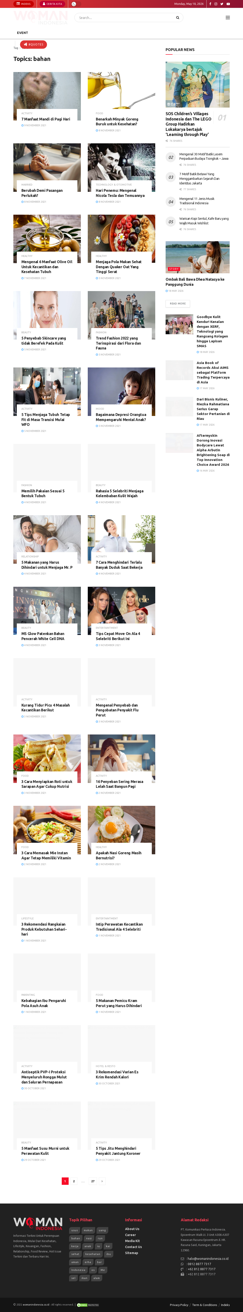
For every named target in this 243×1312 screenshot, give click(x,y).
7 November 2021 (33, 278)
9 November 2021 (33, 125)
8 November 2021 (108, 130)
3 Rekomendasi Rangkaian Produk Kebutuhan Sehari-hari (44, 929)
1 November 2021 (33, 940)
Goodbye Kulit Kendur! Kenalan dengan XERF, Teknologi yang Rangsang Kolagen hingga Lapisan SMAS (212, 331)
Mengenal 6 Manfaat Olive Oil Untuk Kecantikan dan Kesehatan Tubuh (46, 267)
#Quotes (33, 44)
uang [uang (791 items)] (102, 1230)
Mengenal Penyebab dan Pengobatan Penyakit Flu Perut (117, 710)
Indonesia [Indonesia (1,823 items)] (78, 1270)
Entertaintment (107, 628)
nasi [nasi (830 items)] (89, 1238)
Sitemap (131, 1253)
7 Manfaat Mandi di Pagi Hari (45, 119)
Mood (100, 409)
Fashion (101, 332)
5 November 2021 (108, 278)
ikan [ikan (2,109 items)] (85, 1278)
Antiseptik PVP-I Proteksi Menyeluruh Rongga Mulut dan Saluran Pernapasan (44, 1077)
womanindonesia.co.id (36, 1305)
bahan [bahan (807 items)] (75, 1238)
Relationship (30, 556)
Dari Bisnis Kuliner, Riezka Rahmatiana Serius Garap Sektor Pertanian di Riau (213, 409)
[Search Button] (178, 17)
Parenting (28, 995)
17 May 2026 (205, 388)
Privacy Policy (179, 1304)
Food (99, 113)
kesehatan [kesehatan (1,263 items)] (92, 1254)
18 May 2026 (174, 290)
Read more (178, 303)
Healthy (26, 256)
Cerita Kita (52, 3)
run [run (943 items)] (100, 1238)
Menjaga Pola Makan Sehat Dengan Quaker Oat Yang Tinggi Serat (119, 267)
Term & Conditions (204, 1304)
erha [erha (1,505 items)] (88, 1262)
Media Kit (132, 1241)
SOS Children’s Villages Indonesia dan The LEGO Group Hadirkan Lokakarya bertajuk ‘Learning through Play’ (188, 124)
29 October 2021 (33, 1160)
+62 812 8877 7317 (202, 1269)
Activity (26, 113)
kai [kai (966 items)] (108, 1246)
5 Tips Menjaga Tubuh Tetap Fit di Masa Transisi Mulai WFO (45, 419)
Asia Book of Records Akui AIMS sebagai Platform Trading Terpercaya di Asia (213, 372)
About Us (132, 1229)
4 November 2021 (33, 502)
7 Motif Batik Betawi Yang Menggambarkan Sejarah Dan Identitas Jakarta (199, 178)
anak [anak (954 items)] (88, 1246)
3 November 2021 (108, 645)
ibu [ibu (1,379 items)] (108, 1254)
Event (22, 33)
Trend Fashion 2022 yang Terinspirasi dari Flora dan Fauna (118, 343)
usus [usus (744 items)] (74, 1230)
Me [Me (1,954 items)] (103, 1270)
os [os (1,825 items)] (93, 1270)
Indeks (24, 3)
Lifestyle (27, 918)
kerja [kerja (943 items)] (75, 1246)
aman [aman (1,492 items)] (75, 1262)
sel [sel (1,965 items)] (73, 1278)
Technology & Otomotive (114, 185)
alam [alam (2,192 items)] (97, 1278)
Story (174, 269)
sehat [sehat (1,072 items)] (75, 1254)
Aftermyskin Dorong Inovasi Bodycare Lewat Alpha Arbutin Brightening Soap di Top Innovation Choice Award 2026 (213, 449)
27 (92, 1181)
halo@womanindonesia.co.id (208, 1259)
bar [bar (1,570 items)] (99, 1262)
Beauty (26, 332)
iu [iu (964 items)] (98, 1246)
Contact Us (133, 1247)
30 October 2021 (33, 1088)
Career (130, 1235)
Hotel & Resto (105, 1066)
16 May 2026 (205, 470)
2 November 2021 (108, 792)
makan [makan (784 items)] (88, 1230)
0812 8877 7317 (199, 1264)
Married (26, 185)
